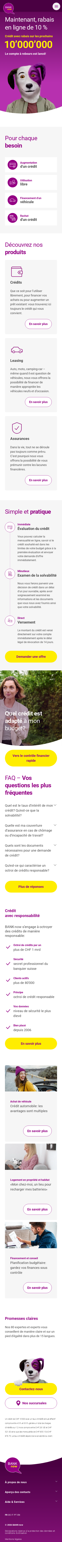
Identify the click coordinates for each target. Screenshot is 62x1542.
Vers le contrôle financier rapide (31, 758)
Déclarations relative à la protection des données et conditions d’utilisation (30, 1532)
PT (15, 1515)
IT (12, 1515)
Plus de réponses (31, 887)
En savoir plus (31, 1044)
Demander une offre (31, 657)
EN (18, 1515)
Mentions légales (13, 1539)
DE (9, 1515)
